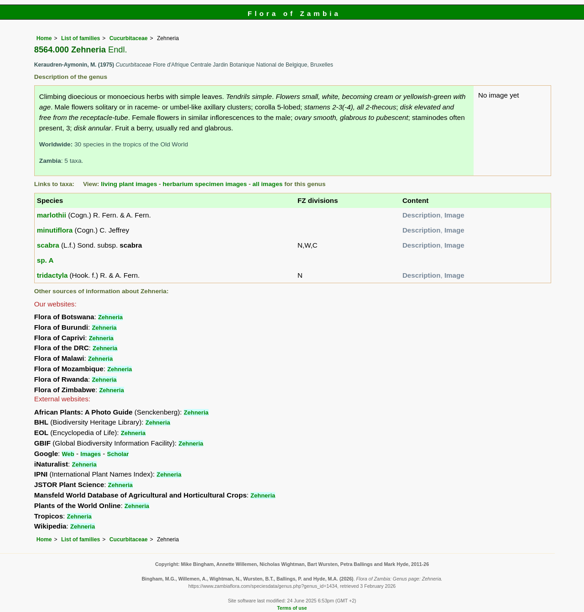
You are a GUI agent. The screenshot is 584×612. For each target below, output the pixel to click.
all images (267, 184)
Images (90, 454)
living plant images (129, 184)
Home (44, 38)
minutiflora (55, 230)
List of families (80, 38)
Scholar (118, 454)
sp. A (45, 260)
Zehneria (110, 317)
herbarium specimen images (204, 184)
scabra (48, 245)
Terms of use (292, 608)
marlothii (51, 215)
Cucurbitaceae (129, 38)
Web (68, 454)
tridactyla (52, 275)
